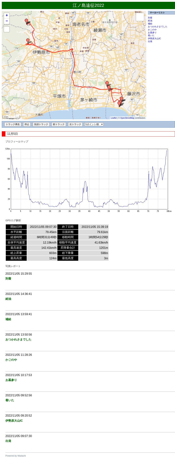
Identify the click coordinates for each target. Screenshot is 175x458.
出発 (150, 41)
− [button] (7, 21)
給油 (150, 20)
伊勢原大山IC (154, 38)
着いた (151, 35)
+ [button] (7, 15)
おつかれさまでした (157, 26)
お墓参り (152, 32)
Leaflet (114, 118)
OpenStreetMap (127, 118)
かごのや (152, 29)
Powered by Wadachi (15, 456)
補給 (150, 23)
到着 (150, 17)
